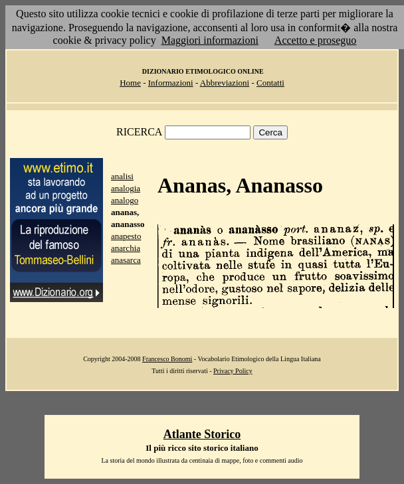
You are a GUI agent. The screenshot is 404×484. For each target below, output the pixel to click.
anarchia (125, 248)
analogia (125, 188)
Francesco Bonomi (167, 359)
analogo (124, 200)
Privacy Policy (232, 370)
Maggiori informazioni (209, 40)
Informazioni (170, 83)
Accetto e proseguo (315, 40)
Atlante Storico (202, 434)
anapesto (126, 236)
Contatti (270, 83)
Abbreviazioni (224, 83)
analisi (122, 176)
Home (130, 83)
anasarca (126, 260)
